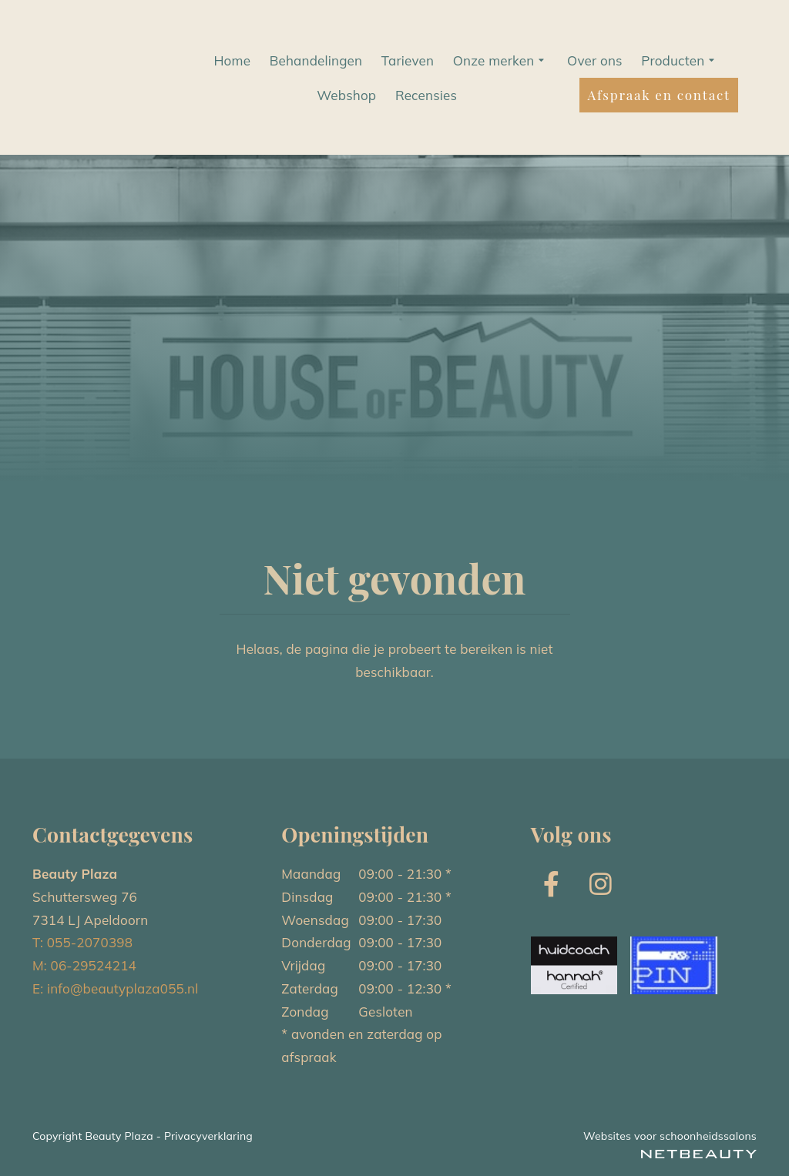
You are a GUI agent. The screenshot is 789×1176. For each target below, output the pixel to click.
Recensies (426, 95)
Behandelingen (316, 60)
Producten (679, 61)
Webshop (346, 95)
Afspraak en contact (658, 94)
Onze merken (501, 61)
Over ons (595, 60)
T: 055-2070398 (82, 942)
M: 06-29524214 (84, 965)
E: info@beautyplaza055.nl (115, 988)
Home (231, 60)
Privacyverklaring (208, 1136)
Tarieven (407, 60)
